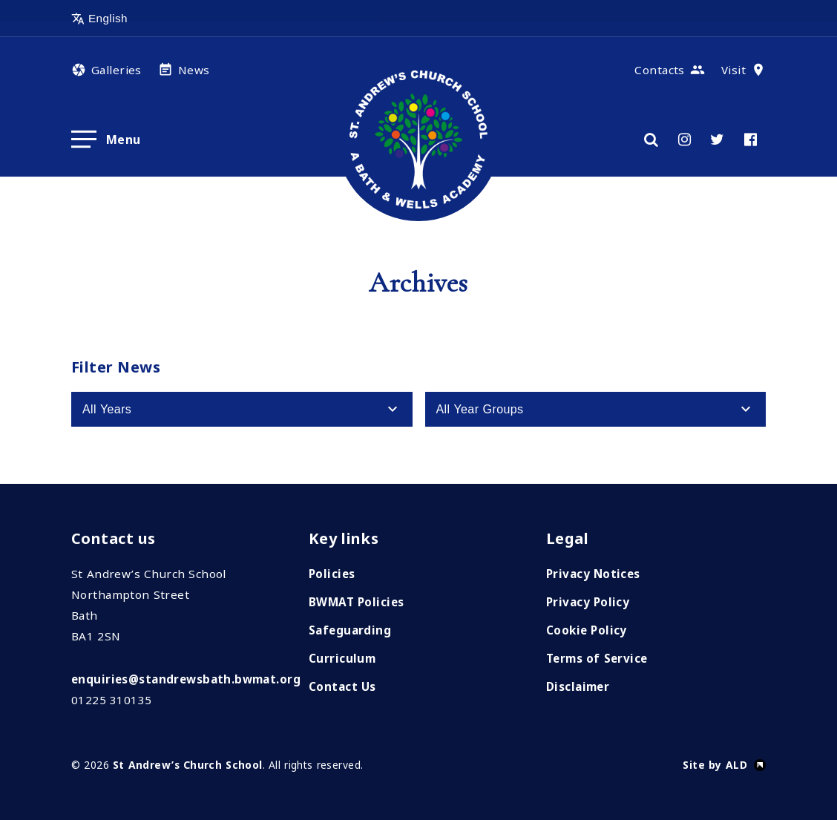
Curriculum (342, 658)
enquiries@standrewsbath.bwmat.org (186, 679)
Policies (332, 573)
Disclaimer (577, 686)
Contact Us (342, 686)
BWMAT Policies (356, 601)
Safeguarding (350, 630)
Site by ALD (715, 765)
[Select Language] (142, 18)
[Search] (651, 139)
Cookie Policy (586, 630)
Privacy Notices (593, 573)
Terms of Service (597, 658)
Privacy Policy (587, 601)
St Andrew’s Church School (188, 765)
